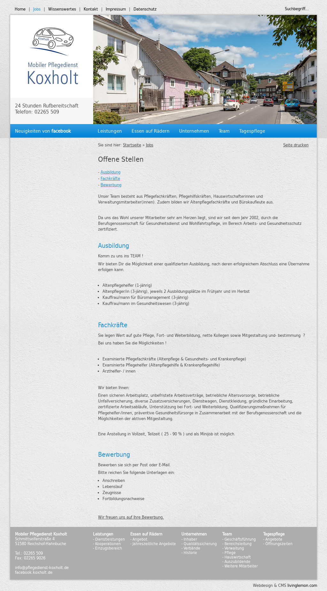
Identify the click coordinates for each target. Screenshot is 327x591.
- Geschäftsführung (239, 539)
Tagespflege (252, 131)
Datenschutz (144, 9)
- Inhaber (189, 539)
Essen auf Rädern (151, 131)
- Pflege (229, 552)
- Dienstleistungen (109, 539)
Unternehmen (194, 131)
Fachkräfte (110, 178)
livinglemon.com (302, 585)
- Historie (189, 552)
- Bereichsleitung (237, 544)
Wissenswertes (62, 9)
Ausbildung (110, 172)
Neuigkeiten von (43, 131)
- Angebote (272, 539)
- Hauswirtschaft (236, 557)
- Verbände (190, 548)
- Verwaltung (233, 548)
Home (20, 9)
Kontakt (91, 9)
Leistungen (110, 131)
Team (224, 131)
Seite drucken (295, 145)
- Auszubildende (236, 561)
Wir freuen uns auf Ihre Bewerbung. (131, 517)
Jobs (37, 9)
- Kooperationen (107, 544)
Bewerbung (111, 184)
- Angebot (138, 539)
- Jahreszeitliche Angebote (153, 544)
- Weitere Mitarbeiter (240, 566)
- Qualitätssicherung (199, 544)
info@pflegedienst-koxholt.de (42, 567)
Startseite (132, 145)
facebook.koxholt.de (33, 572)
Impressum (116, 9)
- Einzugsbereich (107, 548)
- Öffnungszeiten (278, 544)
